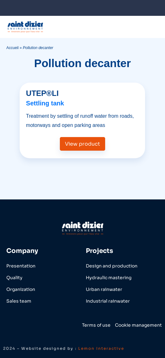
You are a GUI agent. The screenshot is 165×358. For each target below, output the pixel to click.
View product (82, 144)
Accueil (12, 48)
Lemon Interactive (101, 348)
